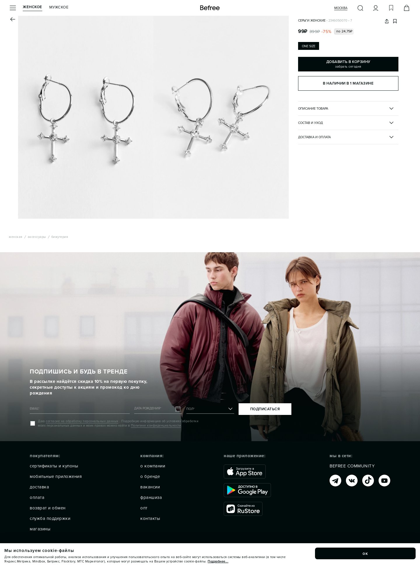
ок (365, 553)
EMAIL (34, 409)
